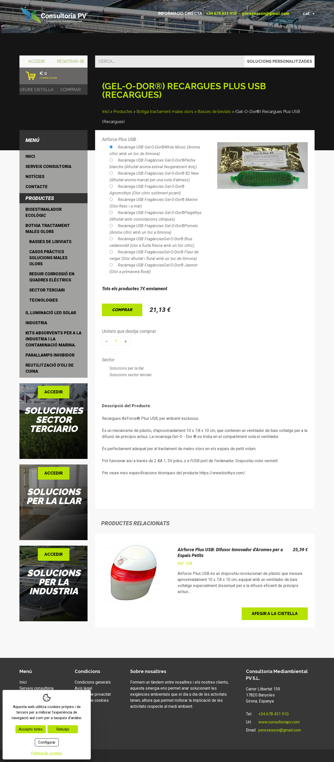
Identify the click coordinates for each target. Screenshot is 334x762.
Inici (105, 111)
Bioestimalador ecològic (43, 212)
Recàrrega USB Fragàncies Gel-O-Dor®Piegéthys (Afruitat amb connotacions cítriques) (155, 216)
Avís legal (83, 688)
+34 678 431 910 (221, 13)
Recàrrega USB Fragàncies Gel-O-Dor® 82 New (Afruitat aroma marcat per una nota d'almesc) (154, 176)
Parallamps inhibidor (49, 355)
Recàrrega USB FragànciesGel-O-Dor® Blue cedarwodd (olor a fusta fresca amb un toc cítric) (151, 242)
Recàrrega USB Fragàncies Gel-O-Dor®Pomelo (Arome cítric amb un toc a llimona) (153, 229)
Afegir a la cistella (275, 613)
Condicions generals (93, 682)
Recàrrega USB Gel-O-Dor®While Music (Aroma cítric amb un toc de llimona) (154, 150)
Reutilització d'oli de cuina (49, 368)
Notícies (34, 176)
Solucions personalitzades (279, 61)
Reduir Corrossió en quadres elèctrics (51, 277)
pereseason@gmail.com (265, 13)
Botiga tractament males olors (164, 111)
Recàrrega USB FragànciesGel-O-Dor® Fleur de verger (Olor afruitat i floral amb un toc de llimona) (154, 255)
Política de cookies (92, 700)
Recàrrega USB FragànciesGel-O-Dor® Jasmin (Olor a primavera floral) (153, 268)
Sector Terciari (47, 290)
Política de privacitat (93, 694)
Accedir (36, 61)
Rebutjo (63, 729)
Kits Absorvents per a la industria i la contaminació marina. (53, 339)
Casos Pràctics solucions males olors (48, 257)
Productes (122, 111)
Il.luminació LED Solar (50, 312)
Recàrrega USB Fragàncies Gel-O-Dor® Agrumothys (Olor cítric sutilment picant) (146, 189)
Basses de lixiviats (214, 111)
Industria (36, 322)
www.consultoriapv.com (279, 722)
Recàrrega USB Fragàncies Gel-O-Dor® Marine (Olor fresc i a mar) (153, 203)
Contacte (36, 186)
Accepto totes (31, 729)
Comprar (122, 309)
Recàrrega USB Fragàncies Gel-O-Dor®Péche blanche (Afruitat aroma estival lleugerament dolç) (153, 163)
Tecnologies (43, 300)
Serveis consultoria (48, 166)
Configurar (46, 742)
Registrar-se (70, 61)
